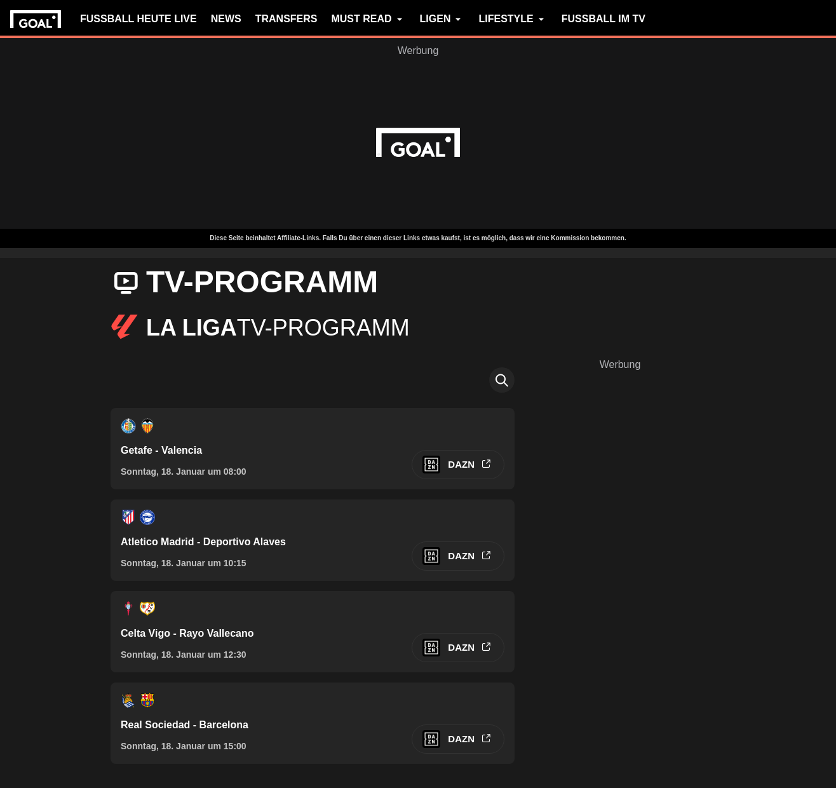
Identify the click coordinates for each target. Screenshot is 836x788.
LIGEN (442, 19)
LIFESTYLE (512, 19)
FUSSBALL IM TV (603, 18)
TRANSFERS (286, 18)
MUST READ (368, 19)
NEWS (226, 18)
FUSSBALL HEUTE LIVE (138, 18)
